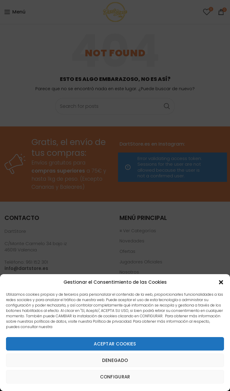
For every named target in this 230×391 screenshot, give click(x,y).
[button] (221, 282)
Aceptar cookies (115, 344)
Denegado (115, 360)
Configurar (115, 377)
